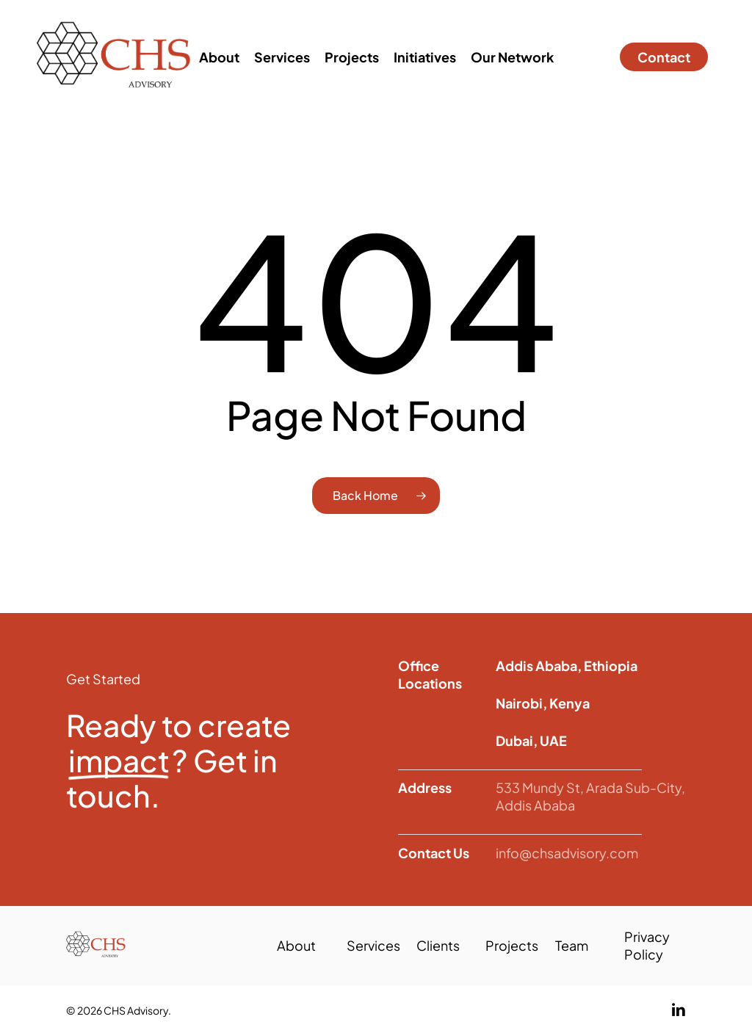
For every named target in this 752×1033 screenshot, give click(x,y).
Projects (511, 945)
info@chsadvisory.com (567, 852)
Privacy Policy (647, 945)
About (296, 945)
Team (571, 945)
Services (373, 945)
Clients (438, 945)
